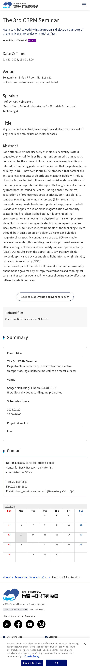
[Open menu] (84, 5)
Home (6, 577)
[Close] (84, 645)
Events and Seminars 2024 (31, 577)
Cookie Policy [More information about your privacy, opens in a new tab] (31, 658)
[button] (45, 297)
